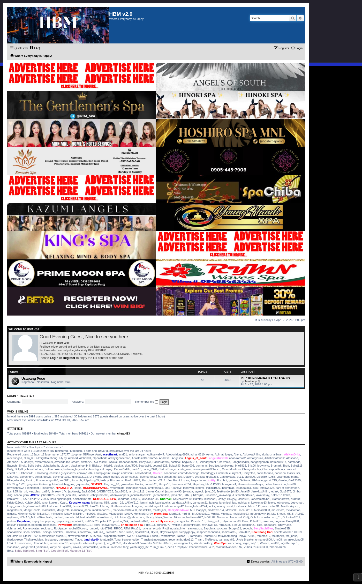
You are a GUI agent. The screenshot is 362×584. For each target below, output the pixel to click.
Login (54, 358)
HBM (171, 572)
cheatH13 (123, 433)
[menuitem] (34, 48)
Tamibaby (251, 381)
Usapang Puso (33, 378)
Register (69, 358)
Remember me (146, 401)
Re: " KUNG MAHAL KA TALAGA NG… (267, 378)
